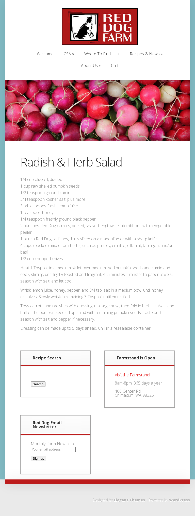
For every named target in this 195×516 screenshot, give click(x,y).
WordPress (179, 499)
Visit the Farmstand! (132, 375)
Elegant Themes (129, 499)
